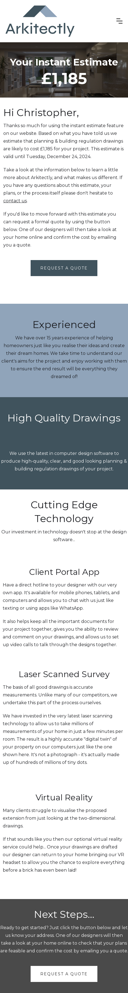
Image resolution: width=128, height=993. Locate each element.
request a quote (64, 973)
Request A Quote (64, 268)
